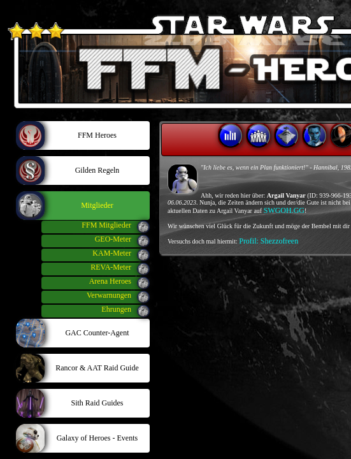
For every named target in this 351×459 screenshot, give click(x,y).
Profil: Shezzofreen (268, 241)
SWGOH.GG (284, 210)
